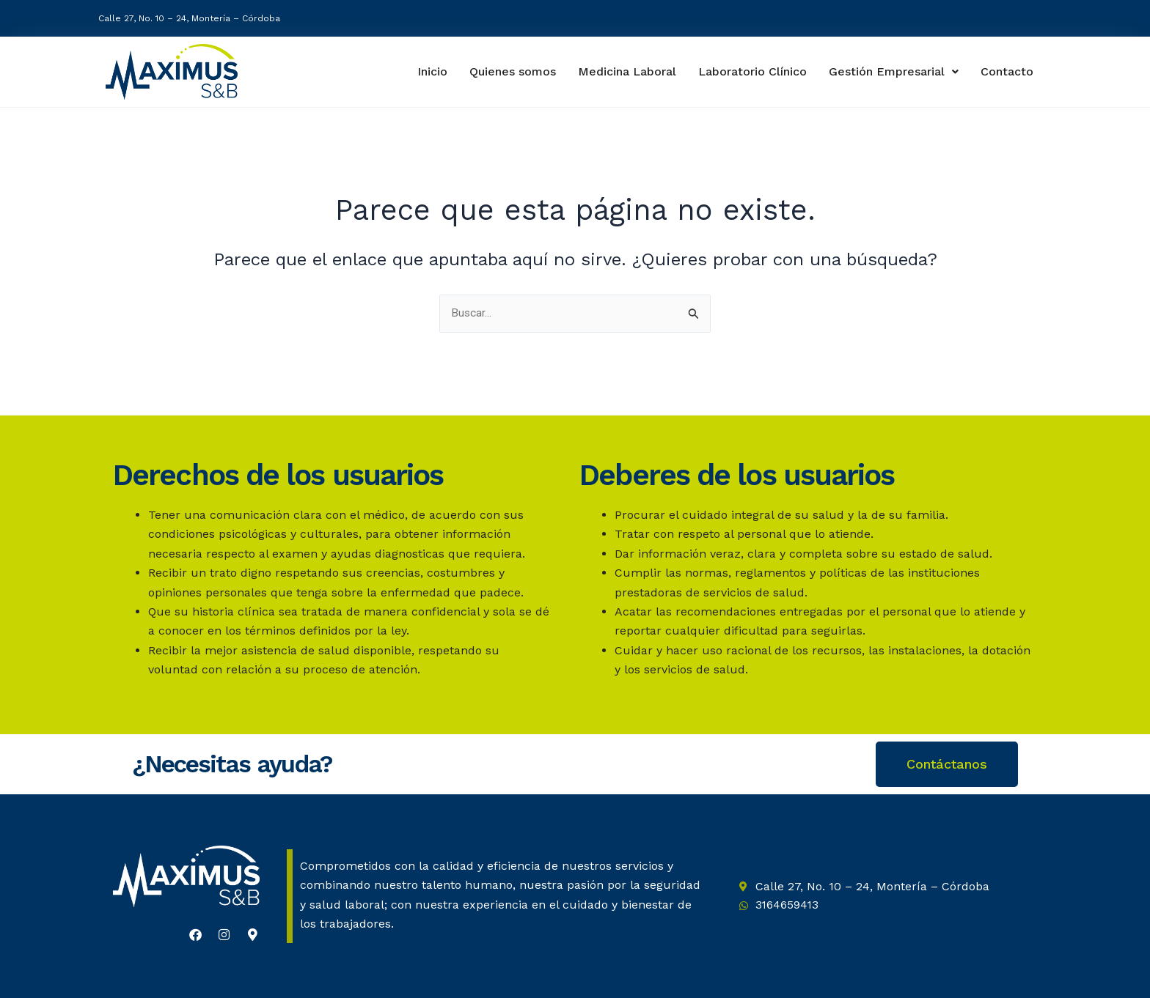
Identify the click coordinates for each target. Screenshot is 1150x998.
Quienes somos (507, 71)
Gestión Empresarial (894, 71)
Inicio (425, 71)
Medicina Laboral (623, 71)
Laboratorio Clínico (750, 71)
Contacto (1008, 71)
